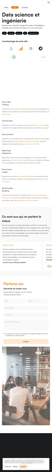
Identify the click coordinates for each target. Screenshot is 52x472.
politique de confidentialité (26, 462)
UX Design (24, 7)
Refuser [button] (15, 466)
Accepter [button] (23, 466)
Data (15, 7)
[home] (1, 2)
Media (6, 7)
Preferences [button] (8, 466)
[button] (49, 2)
